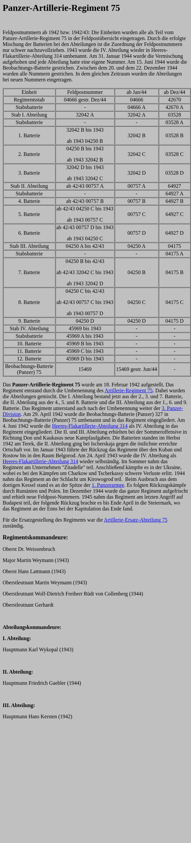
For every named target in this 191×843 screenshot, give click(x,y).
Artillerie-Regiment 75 (129, 390)
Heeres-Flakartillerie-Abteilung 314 (90, 426)
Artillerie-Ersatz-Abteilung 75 (135, 520)
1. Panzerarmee (108, 485)
